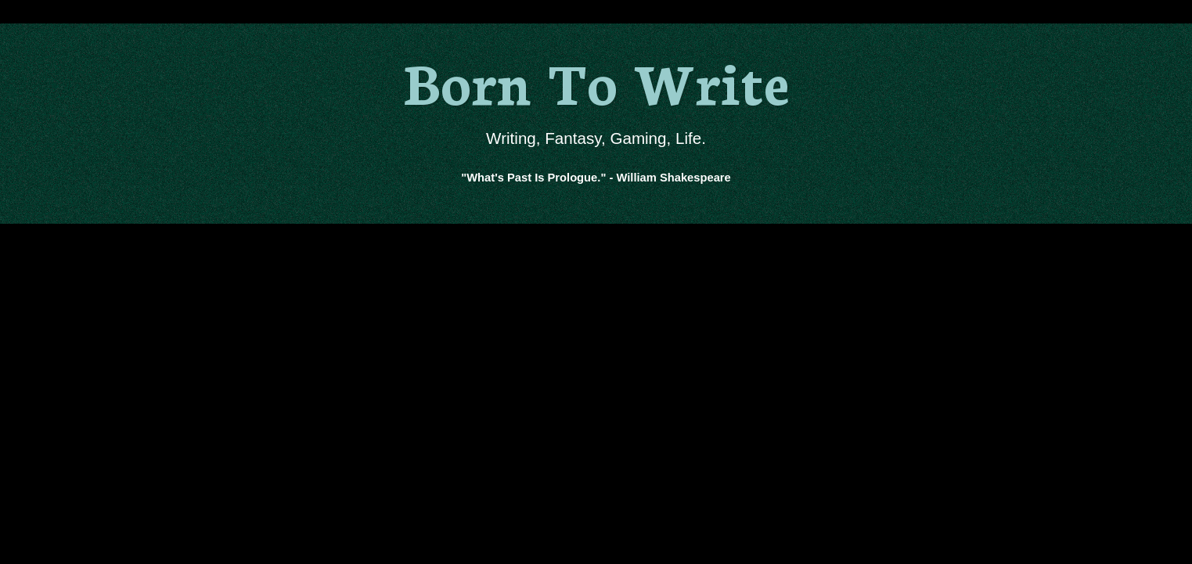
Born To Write (596, 80)
